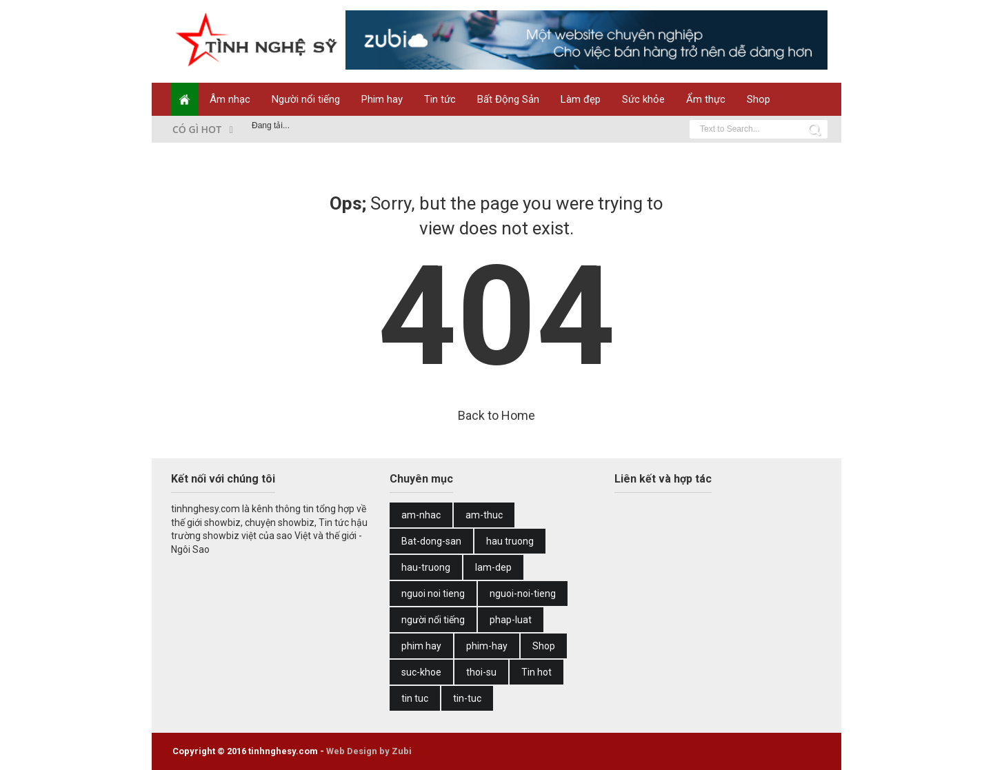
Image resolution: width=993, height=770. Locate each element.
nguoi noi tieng (433, 593)
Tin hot (536, 672)
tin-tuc (467, 698)
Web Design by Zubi (369, 751)
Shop (758, 99)
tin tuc (414, 698)
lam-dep (493, 567)
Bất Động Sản (508, 99)
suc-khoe (421, 672)
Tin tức (440, 99)
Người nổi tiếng (306, 99)
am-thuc (484, 514)
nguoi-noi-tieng (523, 593)
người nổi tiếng (433, 619)
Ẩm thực (705, 99)
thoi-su (481, 672)
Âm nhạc (230, 99)
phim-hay (487, 645)
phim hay (421, 645)
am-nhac (421, 514)
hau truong (510, 541)
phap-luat (511, 619)
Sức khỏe (643, 99)
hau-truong (425, 567)
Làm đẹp (581, 99)
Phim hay (382, 99)
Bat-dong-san (431, 541)
